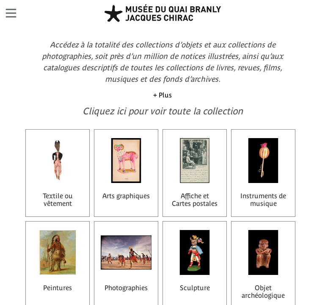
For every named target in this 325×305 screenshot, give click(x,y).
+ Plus (162, 95)
